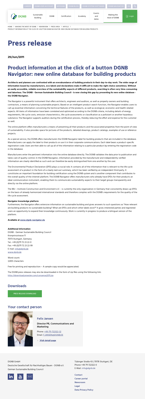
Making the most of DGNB (113, 16)
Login (130, 16)
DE (129, 6)
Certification (66, 16)
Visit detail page (47, 340)
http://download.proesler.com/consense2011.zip (30, 275)
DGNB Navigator (116, 6)
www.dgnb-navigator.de (32, 220)
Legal (77, 386)
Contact (78, 375)
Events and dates (96, 16)
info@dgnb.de (21, 249)
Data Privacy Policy (84, 390)
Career (27, 6)
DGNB (51, 16)
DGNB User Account (44, 6)
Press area (55, 26)
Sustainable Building (38, 16)
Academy (82, 16)
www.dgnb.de (14, 252)
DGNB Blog (74, 6)
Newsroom (43, 26)
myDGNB (61, 6)
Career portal (81, 379)
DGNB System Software (93, 6)
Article (66, 26)
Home (10, 26)
